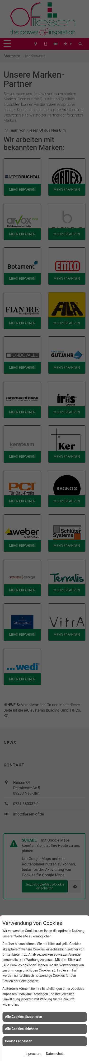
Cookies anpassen (18, 1041)
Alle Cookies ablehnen (21, 1029)
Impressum (32, 1054)
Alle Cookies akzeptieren (23, 1017)
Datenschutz (55, 1054)
